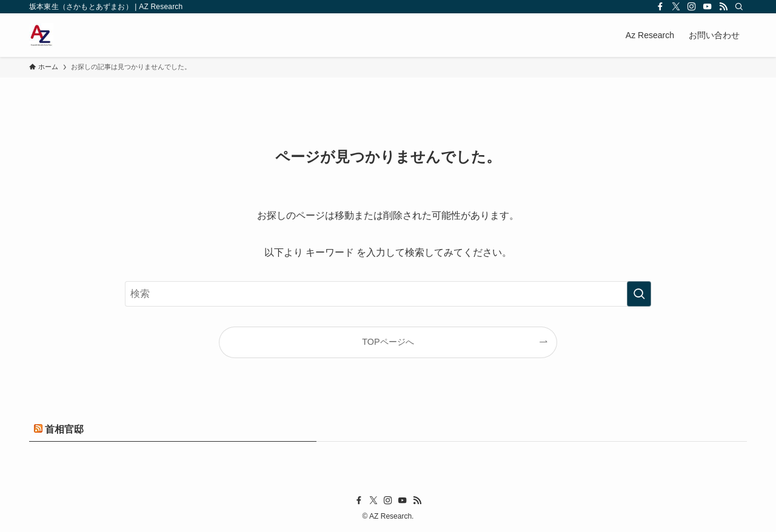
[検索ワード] (388, 294)
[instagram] (692, 6)
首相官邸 (64, 429)
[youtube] (707, 6)
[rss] (723, 6)
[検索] (739, 6)
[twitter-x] (676, 6)
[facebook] (660, 6)
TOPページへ (387, 342)
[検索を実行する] (639, 294)
